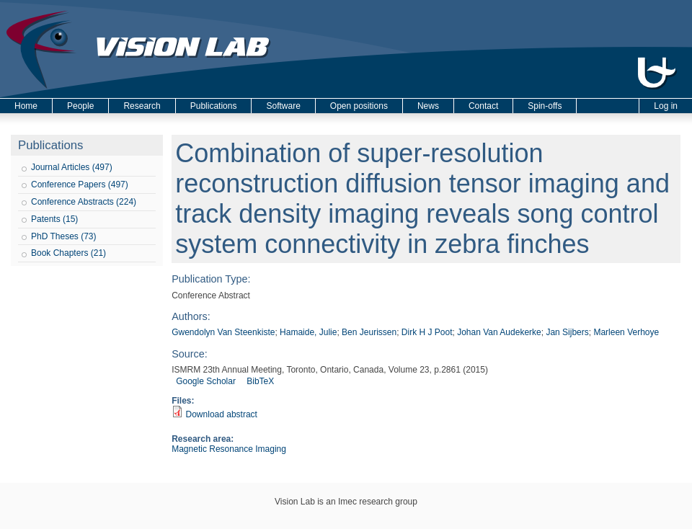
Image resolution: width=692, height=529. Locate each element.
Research (141, 106)
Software (283, 106)
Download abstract (221, 414)
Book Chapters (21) (68, 253)
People (80, 106)
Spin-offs (545, 106)
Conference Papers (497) (79, 184)
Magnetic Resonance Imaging (229, 449)
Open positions (359, 106)
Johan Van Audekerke (499, 332)
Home (25, 106)
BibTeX (260, 381)
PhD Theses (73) (64, 236)
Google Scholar (206, 381)
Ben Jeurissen (369, 332)
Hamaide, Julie (308, 332)
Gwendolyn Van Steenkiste (223, 332)
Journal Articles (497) (71, 167)
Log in (666, 106)
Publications (213, 106)
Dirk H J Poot (427, 332)
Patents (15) (54, 219)
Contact (483, 106)
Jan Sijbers (567, 332)
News (428, 106)
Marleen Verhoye (626, 332)
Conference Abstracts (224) (83, 202)
